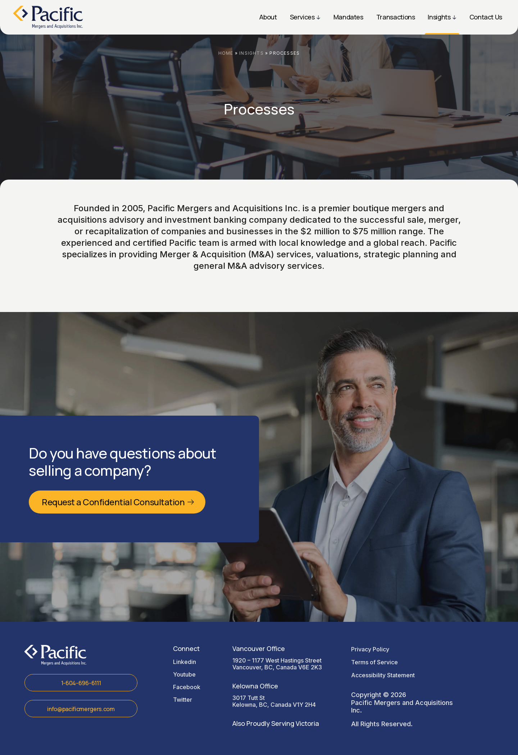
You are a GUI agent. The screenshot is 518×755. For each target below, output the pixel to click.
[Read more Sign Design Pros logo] (48, 17)
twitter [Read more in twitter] (182, 699)
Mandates (348, 17)
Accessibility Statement (383, 675)
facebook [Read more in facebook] (186, 687)
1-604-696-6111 (81, 683)
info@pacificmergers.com (81, 709)
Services (302, 17)
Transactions (395, 17)
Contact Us (485, 17)
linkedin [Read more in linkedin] (184, 662)
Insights (439, 17)
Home (225, 53)
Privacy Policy (370, 649)
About (268, 17)
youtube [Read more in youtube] (184, 674)
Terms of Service (374, 662)
